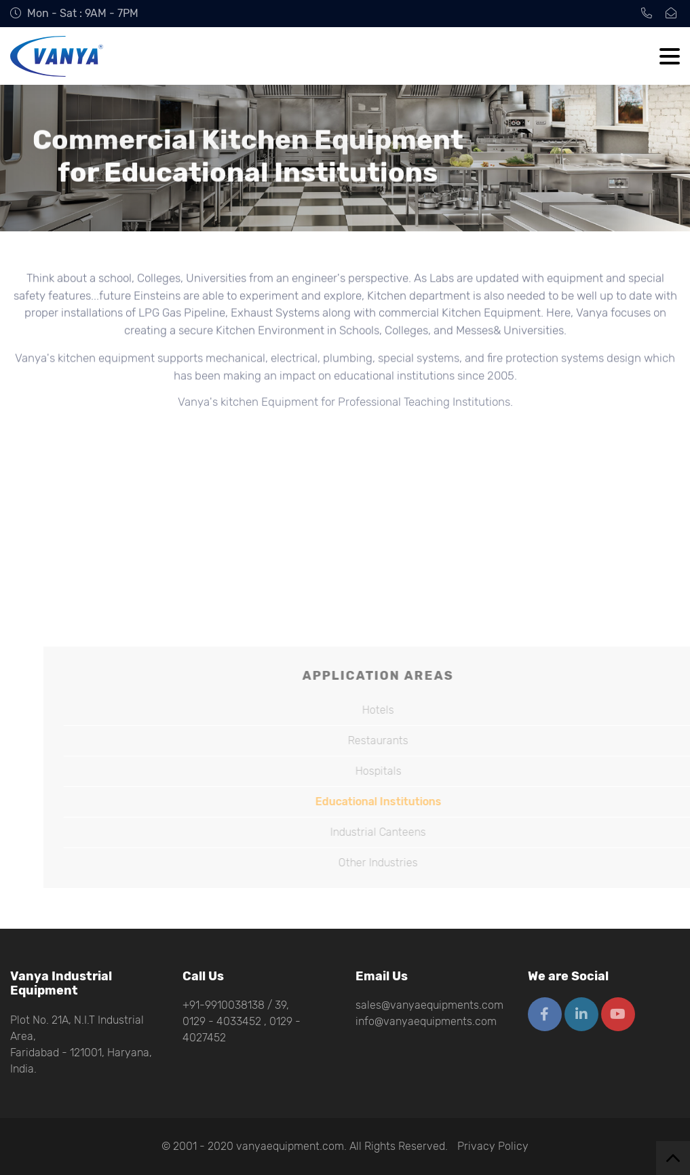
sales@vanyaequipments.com (429, 1005)
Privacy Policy (493, 1146)
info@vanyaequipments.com (426, 1021)
